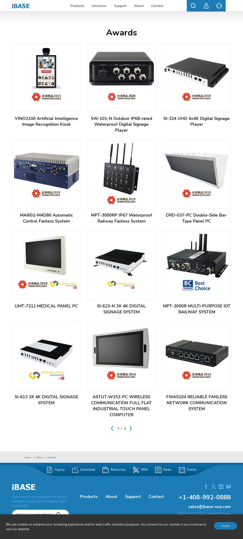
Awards (51, 457)
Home (27, 457)
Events (188, 470)
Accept (225, 525)
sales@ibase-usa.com (209, 507)
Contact (157, 5)
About (139, 5)
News (163, 470)
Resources (114, 470)
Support (120, 5)
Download (83, 470)
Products (77, 5)
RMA (140, 470)
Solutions (99, 5)
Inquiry (55, 470)
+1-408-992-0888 (205, 497)
